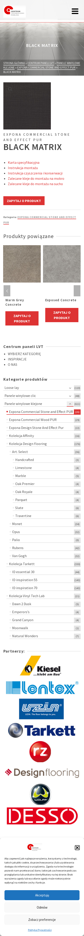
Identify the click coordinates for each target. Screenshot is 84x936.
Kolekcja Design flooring (28, 443)
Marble (20, 475)
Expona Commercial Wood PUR (33, 419)
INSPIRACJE (17, 359)
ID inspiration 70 (24, 588)
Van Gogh (19, 556)
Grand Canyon (22, 620)
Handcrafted (24, 459)
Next (77, 290)
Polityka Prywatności (40, 930)
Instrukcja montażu (23, 168)
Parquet (21, 499)
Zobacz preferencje (42, 920)
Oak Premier (24, 483)
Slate (19, 507)
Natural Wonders (25, 636)
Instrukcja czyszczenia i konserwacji (35, 173)
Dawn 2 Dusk (21, 604)
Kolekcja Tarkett (22, 564)
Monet (17, 524)
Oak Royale (23, 491)
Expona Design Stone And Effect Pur (36, 427)
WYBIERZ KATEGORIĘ (24, 354)
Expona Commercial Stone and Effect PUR (41, 411)
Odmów (42, 907)
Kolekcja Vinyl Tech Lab (27, 596)
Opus (16, 532)
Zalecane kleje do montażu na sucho (35, 184)
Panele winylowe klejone (23, 403)
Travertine (23, 515)
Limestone (23, 467)
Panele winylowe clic (20, 395)
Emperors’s (21, 612)
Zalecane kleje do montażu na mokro (36, 178)
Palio (16, 540)
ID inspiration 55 (24, 580)
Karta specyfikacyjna (23, 162)
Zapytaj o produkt (24, 200)
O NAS (12, 364)
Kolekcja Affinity (21, 435)
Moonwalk (20, 628)
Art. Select (20, 451)
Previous (7, 290)
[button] (77, 847)
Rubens (18, 548)
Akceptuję (42, 895)
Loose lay (11, 387)
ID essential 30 (23, 572)
